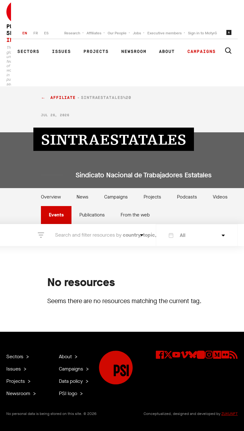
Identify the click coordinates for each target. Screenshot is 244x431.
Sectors (28, 51)
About (167, 51)
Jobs (137, 33)
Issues (61, 51)
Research (72, 33)
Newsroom (133, 51)
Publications (92, 215)
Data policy (71, 381)
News (82, 197)
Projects (96, 51)
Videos (220, 197)
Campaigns (201, 51)
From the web (135, 215)
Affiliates (94, 33)
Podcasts (187, 197)
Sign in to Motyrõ (202, 33)
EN (24, 33)
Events (56, 215)
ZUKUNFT (229, 413)
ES (46, 33)
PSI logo (68, 393)
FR (35, 33)
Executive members (164, 33)
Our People (117, 33)
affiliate (63, 98)
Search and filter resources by (96, 235)
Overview (51, 197)
